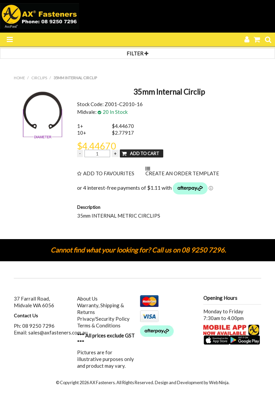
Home (19, 78)
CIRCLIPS (39, 78)
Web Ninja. (219, 382)
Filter (137, 53)
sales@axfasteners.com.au (58, 332)
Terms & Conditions (99, 325)
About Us (87, 299)
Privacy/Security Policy (103, 319)
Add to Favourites (108, 173)
